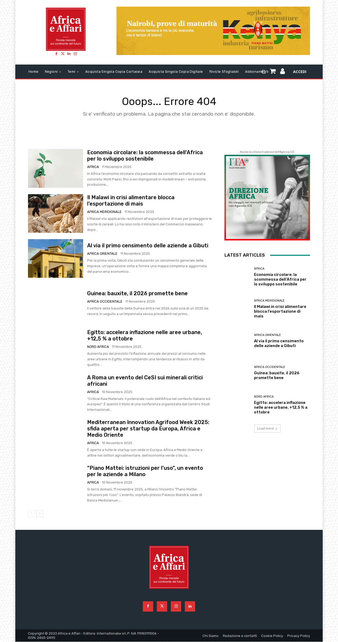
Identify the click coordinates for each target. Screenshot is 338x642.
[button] (263, 71)
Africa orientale (102, 253)
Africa (93, 167)
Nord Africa (98, 347)
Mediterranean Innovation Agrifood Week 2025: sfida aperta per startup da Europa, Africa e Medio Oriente (148, 428)
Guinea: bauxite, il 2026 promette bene (137, 293)
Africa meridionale (104, 211)
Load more (267, 428)
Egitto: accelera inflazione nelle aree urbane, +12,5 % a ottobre (280, 407)
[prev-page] (31, 513)
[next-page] (39, 513)
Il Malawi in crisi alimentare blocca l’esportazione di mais (131, 200)
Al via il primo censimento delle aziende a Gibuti (147, 245)
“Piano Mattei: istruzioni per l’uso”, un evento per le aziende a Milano (145, 471)
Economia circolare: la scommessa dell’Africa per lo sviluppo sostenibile (145, 155)
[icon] (283, 72)
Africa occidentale (105, 301)
